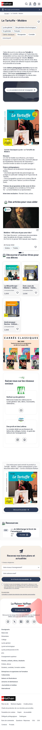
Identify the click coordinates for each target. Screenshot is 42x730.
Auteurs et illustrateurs (9, 678)
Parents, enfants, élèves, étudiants (13, 660)
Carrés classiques (8, 35)
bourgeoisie (22, 34)
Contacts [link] (4, 724)
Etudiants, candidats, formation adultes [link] (13, 667)
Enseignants (5, 629)
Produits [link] (11, 724)
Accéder (22, 535)
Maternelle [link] (4, 633)
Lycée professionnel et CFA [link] (10, 650)
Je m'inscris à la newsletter (20, 579)
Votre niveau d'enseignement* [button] (12, 567)
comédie (32, 34)
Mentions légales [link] (16, 704)
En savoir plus (5, 592)
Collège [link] (3, 639)
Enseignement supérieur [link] (8, 656)
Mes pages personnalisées (22, 9)
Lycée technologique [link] (8, 646)
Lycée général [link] (5, 643)
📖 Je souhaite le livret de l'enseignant (20, 90)
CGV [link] (38, 720)
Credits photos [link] (28, 704)
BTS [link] (2, 653)
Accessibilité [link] (27, 712)
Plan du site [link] (5, 704)
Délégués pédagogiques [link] (9, 716)
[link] (21, 410)
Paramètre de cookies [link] (8, 712)
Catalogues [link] (22, 716)
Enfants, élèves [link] (6, 664)
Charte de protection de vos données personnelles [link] (17, 708)
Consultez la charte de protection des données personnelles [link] (18, 594)
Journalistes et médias (9, 685)
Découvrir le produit (19, 510)
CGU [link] (33, 720)
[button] (20, 252)
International (5, 688)
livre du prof (7, 38)
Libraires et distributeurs (9, 681)
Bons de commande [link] (7, 720)
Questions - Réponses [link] (23, 720)
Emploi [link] (19, 712)
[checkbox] (2, 584)
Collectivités (5, 675)
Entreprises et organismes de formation (14, 671)
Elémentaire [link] (5, 636)
